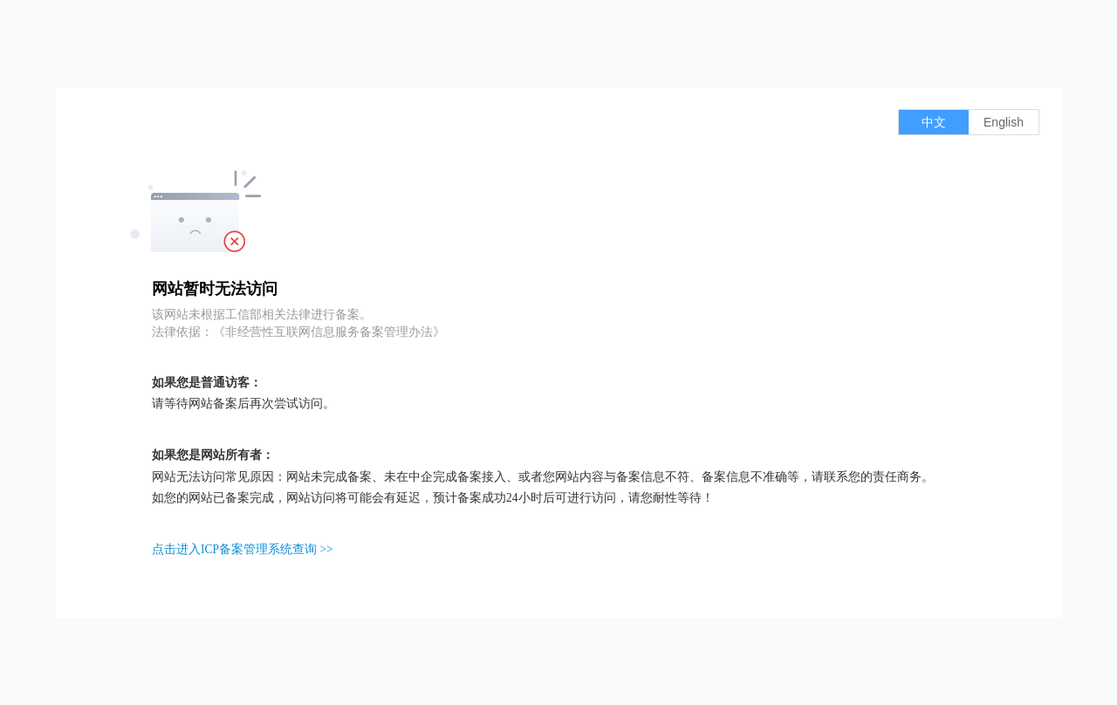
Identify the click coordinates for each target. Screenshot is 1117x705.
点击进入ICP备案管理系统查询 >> (242, 549)
